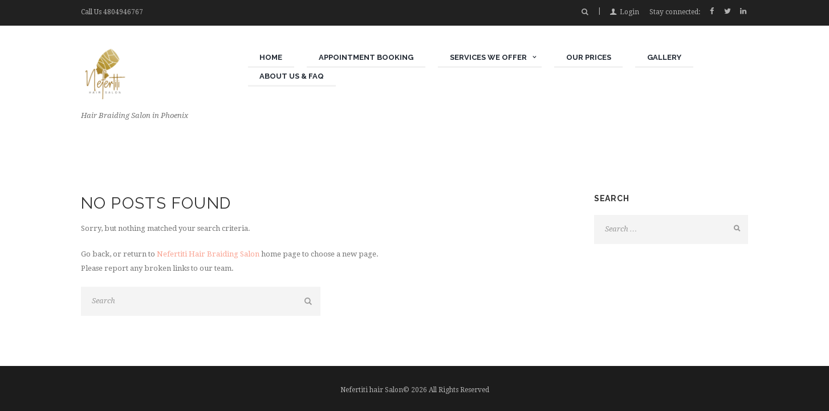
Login (629, 12)
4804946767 (123, 12)
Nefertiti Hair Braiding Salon (208, 254)
